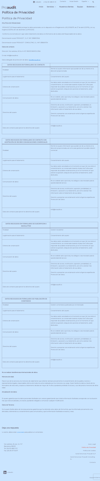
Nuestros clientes (67, 7)
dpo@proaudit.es (34, 60)
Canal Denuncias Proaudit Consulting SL (82, 458)
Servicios (52, 7)
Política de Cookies (89, 450)
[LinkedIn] (39, 2)
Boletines (91, 7)
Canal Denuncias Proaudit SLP (86, 453)
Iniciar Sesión (75, 1)
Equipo (81, 7)
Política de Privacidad (89, 447)
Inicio (43, 7)
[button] (88, 1)
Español (85, 1)
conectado (20, 432)
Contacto (65, 1)
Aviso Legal (92, 444)
